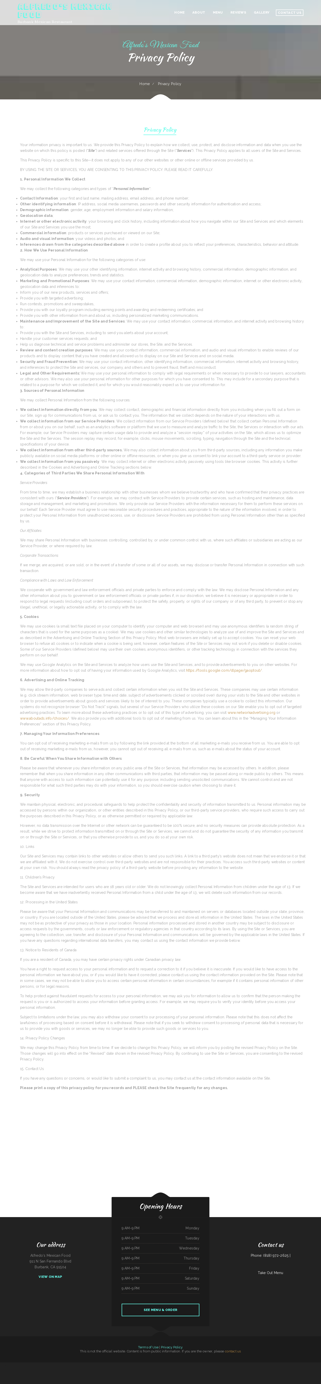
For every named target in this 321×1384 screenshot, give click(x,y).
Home (144, 84)
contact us (233, 1351)
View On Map (50, 1277)
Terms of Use (148, 1347)
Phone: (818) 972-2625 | (270, 1255)
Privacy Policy (159, 130)
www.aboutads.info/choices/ (44, 718)
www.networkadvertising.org (251, 713)
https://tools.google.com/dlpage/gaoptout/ (224, 670)
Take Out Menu (270, 1273)
